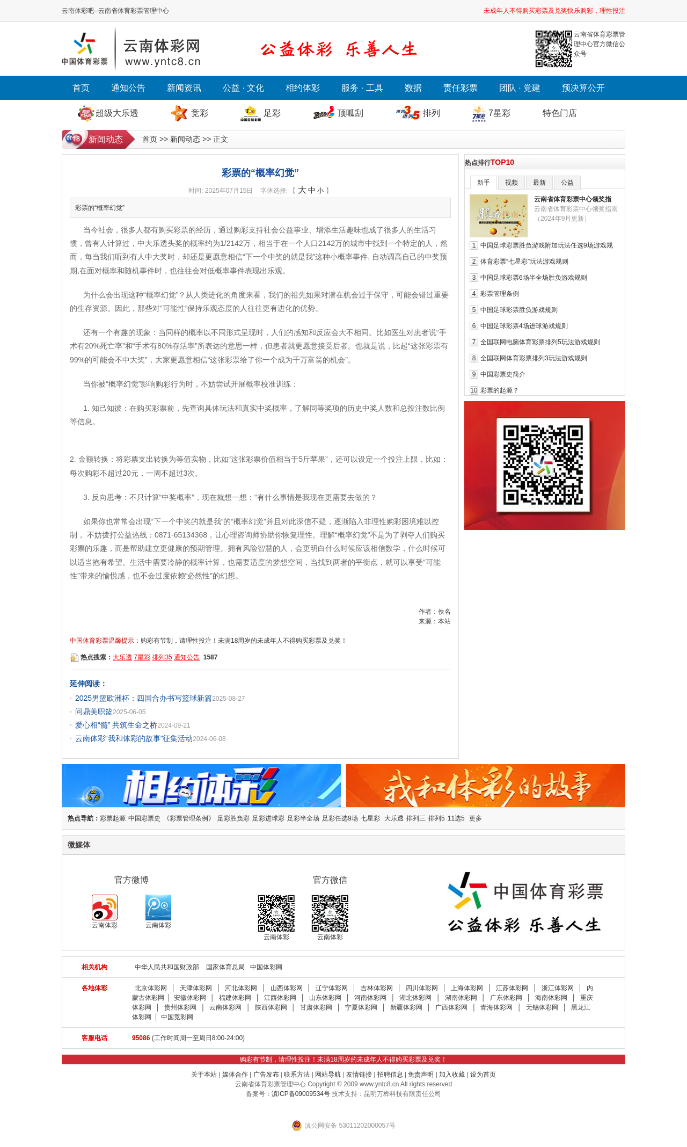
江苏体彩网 (512, 988)
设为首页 (483, 1074)
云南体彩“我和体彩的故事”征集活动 (134, 738)
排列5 (436, 818)
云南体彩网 (225, 1007)
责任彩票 (460, 87)
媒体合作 (235, 1074)
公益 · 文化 (243, 87)
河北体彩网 (241, 988)
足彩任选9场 (340, 818)
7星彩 (499, 113)
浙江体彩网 (558, 988)
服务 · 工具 (362, 87)
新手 (483, 182)
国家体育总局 (225, 967)
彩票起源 (113, 818)
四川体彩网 (422, 988)
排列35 (162, 657)
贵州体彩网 (180, 1007)
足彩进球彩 (268, 818)
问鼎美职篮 (94, 711)
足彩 (272, 113)
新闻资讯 (184, 87)
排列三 (416, 818)
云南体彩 (105, 912)
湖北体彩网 (415, 997)
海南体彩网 (551, 997)
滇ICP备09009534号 (301, 1094)
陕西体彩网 (271, 1007)
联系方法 (297, 1074)
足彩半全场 (303, 818)
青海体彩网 (496, 1007)
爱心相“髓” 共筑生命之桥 (116, 725)
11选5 (456, 818)
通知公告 (128, 87)
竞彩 (199, 113)
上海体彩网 (467, 988)
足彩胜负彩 (233, 818)
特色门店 (560, 113)
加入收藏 (452, 1074)
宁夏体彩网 (361, 1007)
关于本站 (204, 1074)
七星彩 (370, 818)
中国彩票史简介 (502, 374)
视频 (511, 182)
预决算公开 (583, 87)
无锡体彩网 (542, 1007)
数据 (413, 87)
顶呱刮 (350, 113)
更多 (475, 818)
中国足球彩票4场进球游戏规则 (524, 326)
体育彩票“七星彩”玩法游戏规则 (524, 261)
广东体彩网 (506, 997)
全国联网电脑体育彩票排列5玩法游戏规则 (540, 342)
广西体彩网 (451, 1007)
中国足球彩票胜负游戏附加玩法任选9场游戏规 (546, 245)
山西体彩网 (287, 988)
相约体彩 (303, 87)
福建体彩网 (235, 997)
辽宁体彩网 (332, 988)
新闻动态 (185, 139)
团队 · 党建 (519, 87)
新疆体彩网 (406, 1007)
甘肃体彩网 (316, 1007)
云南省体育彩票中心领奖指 (572, 199)
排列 (431, 113)
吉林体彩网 (377, 988)
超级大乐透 (117, 113)
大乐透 (122, 657)
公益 (567, 182)
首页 (81, 87)
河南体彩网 (370, 997)
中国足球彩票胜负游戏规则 (519, 310)
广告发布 (266, 1074)
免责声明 (421, 1074)
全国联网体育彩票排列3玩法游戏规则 (533, 358)
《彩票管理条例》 (189, 818)
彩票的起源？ (499, 390)
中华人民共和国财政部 (167, 967)
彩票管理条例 (499, 293)
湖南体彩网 (461, 997)
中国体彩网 (266, 967)
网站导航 (328, 1074)
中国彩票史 (144, 818)
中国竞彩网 (177, 1017)
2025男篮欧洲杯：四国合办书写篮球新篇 (143, 698)
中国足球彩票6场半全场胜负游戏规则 (533, 277)
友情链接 (359, 1074)
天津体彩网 (196, 988)
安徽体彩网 (190, 997)
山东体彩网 (325, 997)
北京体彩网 (151, 988)
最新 (539, 182)
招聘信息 (390, 1074)
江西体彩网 (280, 997)
